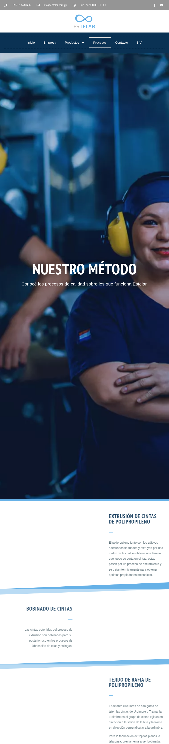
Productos (75, 42)
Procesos (100, 42)
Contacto (121, 42)
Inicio (31, 42)
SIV (139, 42)
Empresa (49, 42)
